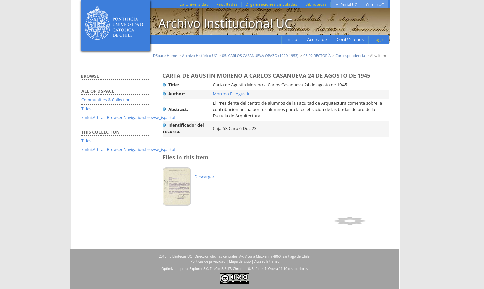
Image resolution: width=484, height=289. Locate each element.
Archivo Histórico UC (199, 55)
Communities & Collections (106, 100)
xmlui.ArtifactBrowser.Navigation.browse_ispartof (128, 118)
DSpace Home (165, 55)
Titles (86, 109)
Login (379, 39)
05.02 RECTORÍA (317, 55)
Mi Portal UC (346, 4)
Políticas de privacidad (208, 261)
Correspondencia (350, 55)
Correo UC (375, 4)
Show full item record (360, 221)
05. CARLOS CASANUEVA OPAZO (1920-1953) (260, 55)
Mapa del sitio (240, 261)
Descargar (204, 177)
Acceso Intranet (266, 261)
